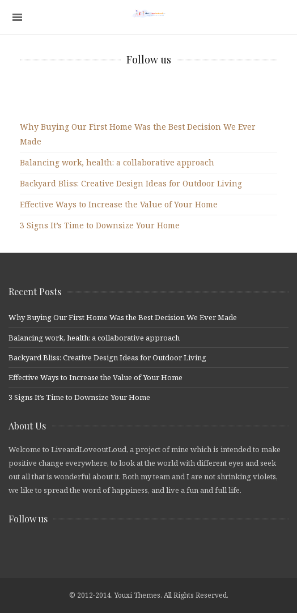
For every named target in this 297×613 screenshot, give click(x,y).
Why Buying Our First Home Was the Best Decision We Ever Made (123, 317)
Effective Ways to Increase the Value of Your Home (119, 204)
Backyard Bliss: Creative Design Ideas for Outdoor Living (131, 183)
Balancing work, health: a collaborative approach (117, 162)
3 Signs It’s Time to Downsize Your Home (100, 225)
